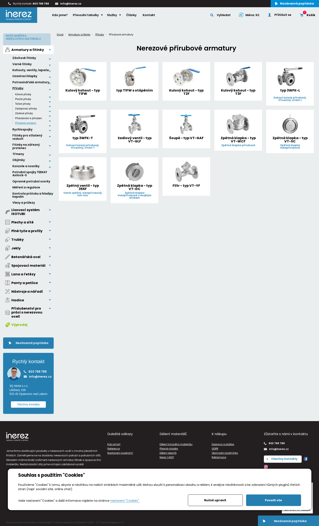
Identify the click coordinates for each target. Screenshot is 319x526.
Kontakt (149, 16)
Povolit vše (273, 500)
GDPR (215, 448)
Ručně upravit (215, 500)
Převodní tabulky (86, 16)
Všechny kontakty (28, 403)
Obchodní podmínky (225, 452)
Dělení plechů (168, 452)
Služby (112, 16)
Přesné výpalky (169, 448)
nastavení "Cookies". (125, 501)
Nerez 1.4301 (167, 456)
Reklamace (219, 456)
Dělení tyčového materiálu (176, 443)
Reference (113, 448)
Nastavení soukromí (120, 452)
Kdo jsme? (60, 16)
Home (45, 16)
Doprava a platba (223, 443)
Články (132, 16)
